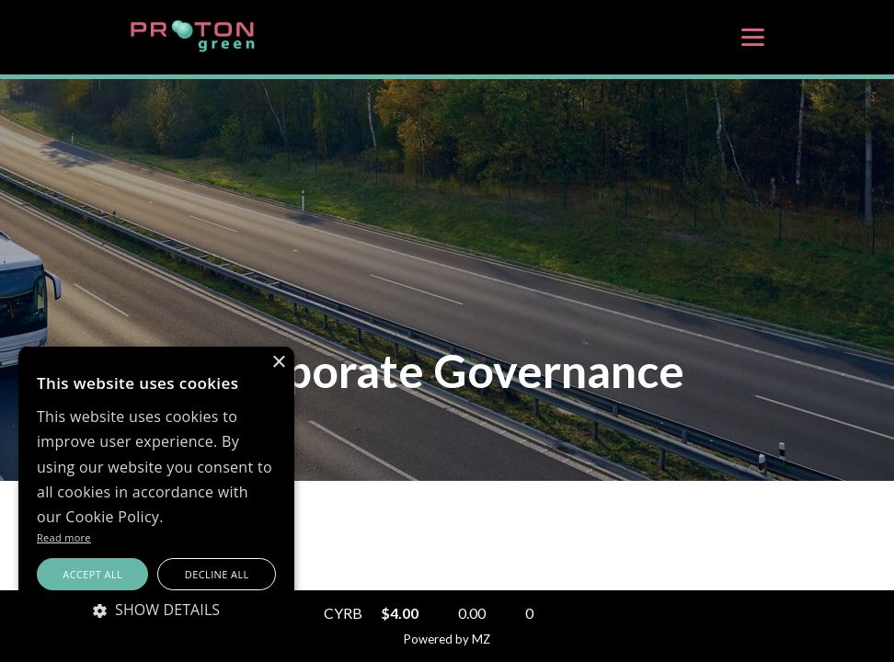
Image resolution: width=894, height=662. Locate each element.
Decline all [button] (217, 574)
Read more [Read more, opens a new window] (64, 537)
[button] (156, 609)
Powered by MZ (447, 639)
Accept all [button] (92, 574)
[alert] (156, 495)
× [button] (278, 363)
